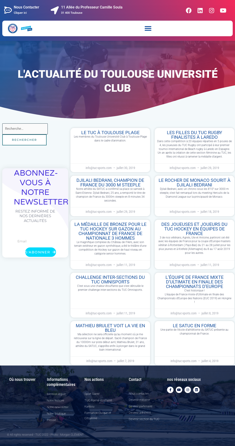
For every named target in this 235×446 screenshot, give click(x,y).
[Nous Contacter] (8, 10)
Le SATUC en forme (194, 325)
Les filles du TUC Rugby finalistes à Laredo (194, 135)
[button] (148, 28)
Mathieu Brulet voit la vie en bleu (110, 328)
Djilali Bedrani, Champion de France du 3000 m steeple (110, 182)
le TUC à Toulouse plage (110, 132)
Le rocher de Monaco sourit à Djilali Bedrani (194, 182)
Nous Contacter (26, 7)
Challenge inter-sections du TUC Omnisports (110, 279)
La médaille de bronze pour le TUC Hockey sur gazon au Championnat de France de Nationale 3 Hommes (110, 231)
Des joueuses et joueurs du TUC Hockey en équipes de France (194, 229)
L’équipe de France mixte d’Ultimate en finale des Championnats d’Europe (194, 281)
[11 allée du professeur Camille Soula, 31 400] (25, 406)
